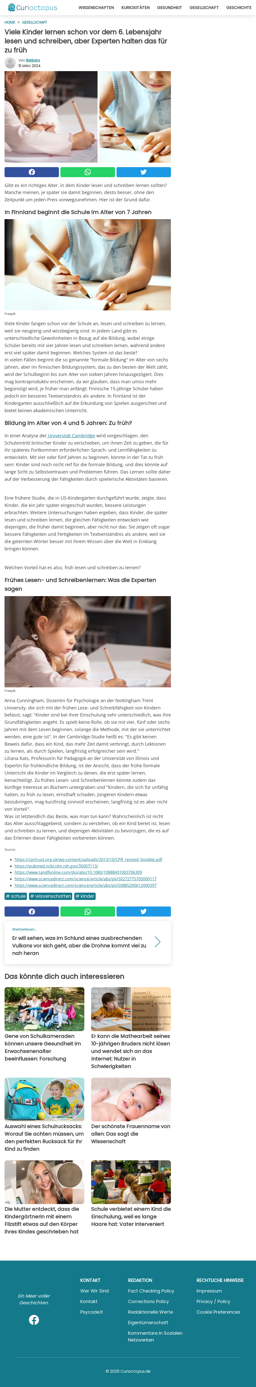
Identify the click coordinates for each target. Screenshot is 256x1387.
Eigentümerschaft (148, 1322)
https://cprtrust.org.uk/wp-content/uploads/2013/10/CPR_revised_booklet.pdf (88, 859)
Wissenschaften (96, 8)
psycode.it (91, 1312)
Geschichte (238, 8)
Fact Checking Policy (151, 1291)
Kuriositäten (135, 8)
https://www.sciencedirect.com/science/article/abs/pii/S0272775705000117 (86, 879)
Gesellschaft (204, 8)
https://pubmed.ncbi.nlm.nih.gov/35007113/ (56, 866)
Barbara (33, 60)
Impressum (209, 1291)
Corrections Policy (148, 1301)
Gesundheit (169, 8)
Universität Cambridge (71, 436)
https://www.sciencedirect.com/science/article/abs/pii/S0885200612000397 (86, 885)
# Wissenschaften (50, 896)
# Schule (16, 896)
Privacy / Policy (213, 1301)
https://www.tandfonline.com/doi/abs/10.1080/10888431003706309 (78, 872)
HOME (10, 22)
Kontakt (88, 1301)
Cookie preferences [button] (218, 1312)
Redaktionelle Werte (150, 1312)
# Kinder (85, 896)
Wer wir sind (94, 1291)
